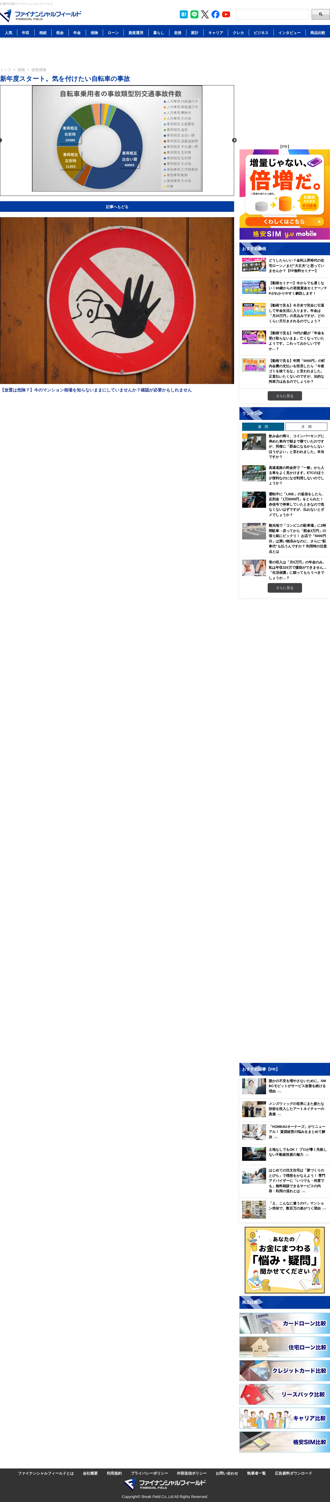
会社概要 (90, 1473)
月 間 (306, 426)
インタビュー (289, 32)
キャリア (215, 32)
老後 (177, 32)
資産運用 (135, 32)
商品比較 (317, 32)
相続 (43, 32)
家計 (194, 32)
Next (234, 140)
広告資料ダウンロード (293, 1473)
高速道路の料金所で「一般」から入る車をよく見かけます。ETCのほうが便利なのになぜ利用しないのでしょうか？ (296, 475)
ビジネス (261, 32)
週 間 (263, 426)
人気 (8, 32)
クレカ (238, 32)
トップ (5, 69)
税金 (60, 32)
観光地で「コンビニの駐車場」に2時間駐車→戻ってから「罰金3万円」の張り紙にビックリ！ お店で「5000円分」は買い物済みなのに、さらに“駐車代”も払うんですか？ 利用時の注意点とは (298, 538)
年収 (25, 32)
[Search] (272, 14)
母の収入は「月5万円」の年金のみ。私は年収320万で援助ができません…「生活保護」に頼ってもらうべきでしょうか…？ (298, 569)
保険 (94, 32)
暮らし (158, 32)
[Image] (40, 15)
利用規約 (114, 1473)
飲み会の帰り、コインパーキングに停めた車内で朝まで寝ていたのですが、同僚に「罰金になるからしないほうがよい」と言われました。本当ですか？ (296, 446)
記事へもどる (117, 206)
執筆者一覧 (256, 1473)
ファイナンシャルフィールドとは (46, 1473)
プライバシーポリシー (149, 1473)
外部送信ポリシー (192, 1473)
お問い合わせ (227, 1473)
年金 (77, 32)
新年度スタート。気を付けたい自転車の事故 (65, 78)
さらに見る (285, 395)
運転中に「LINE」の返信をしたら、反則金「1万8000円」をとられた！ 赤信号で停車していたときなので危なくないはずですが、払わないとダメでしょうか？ (297, 504)
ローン (113, 32)
